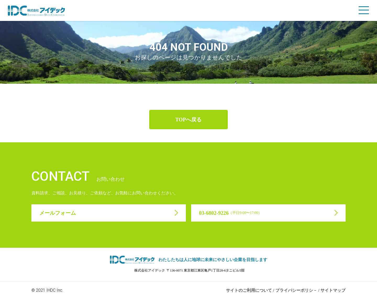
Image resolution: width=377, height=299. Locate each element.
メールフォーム (57, 213)
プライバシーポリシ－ (296, 290)
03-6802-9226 (230, 213)
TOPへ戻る (188, 119)
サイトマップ (333, 290)
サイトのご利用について (249, 290)
